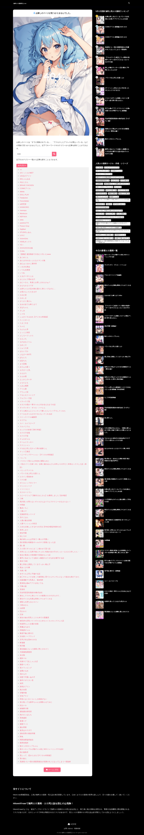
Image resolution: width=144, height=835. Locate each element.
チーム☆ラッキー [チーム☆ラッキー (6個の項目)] (103, 171)
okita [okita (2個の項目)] (109, 204)
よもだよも (24, 383)
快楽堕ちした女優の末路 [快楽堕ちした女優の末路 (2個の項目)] (105, 235)
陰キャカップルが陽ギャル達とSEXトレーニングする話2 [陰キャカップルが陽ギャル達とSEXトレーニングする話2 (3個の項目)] (112, 200)
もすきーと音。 (26, 370)
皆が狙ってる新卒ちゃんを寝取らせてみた (36, 702)
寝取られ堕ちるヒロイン (29, 602)
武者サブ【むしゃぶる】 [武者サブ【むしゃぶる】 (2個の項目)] (105, 238)
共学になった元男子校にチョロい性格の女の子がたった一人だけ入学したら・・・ (51, 552)
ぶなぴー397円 (25, 354)
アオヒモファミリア (27, 395)
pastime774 (24, 223)
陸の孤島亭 (24, 752)
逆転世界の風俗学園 (27, 733)
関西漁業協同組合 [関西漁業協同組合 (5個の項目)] (103, 180)
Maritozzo (23, 213)
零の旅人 (23, 759)
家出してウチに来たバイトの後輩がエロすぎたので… (40, 596)
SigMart (23, 229)
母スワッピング (26, 668)
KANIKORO (24, 207)
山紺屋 (22, 608)
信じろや (23, 536)
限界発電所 (24, 743)
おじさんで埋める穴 (27, 279)
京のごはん (24, 517)
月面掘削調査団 (26, 652)
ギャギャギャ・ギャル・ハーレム (32, 408)
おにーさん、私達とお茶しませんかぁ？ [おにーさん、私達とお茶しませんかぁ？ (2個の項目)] (109, 210)
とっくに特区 (25, 332)
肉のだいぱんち (26, 715)
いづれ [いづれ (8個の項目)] (100, 167)
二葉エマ (23, 511)
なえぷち (23, 339)
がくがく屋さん (26, 301)
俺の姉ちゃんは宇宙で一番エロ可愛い (34, 539)
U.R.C (22, 235)
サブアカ (23, 420)
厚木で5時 (24, 561)
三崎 (21, 499)
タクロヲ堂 (24, 436)
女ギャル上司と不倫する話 (30, 574)
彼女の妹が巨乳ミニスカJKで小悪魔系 (34, 618)
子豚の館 (23, 586)
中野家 (22, 505)
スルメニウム (25, 426)
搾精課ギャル (25, 630)
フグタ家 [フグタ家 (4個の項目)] (125, 180)
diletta (22, 192)
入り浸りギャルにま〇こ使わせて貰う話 (35, 549)
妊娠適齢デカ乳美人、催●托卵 (31, 580)
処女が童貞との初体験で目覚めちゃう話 (35, 555)
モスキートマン (26, 492)
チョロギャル (25, 439)
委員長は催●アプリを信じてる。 (32, 583)
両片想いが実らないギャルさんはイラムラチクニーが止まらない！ (45, 502)
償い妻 (22, 546)
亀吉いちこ (24, 508)
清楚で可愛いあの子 (27, 677)
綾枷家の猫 (24, 708)
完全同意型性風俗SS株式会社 (31, 593)
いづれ (22, 273)
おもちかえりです (26, 286)
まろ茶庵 (23, 364)
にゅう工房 (24, 348)
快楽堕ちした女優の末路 (29, 624)
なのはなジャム (26, 342)
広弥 (21, 614)
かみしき (23, 298)
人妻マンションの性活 (28, 524)
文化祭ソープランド (27, 636)
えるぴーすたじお (26, 276)
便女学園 (23, 533)
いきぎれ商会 (25, 267)
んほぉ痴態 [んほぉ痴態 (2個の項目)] (121, 214)
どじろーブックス (26, 336)
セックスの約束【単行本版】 (31, 430)
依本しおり (24, 530)
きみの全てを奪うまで (28, 304)
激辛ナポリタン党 (26, 680)
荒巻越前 (23, 718)
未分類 (22, 655)
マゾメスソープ (26, 486)
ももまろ (23, 373)
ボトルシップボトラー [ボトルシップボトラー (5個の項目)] (104, 174)
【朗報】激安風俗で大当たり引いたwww (35, 254)
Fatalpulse (24, 198)
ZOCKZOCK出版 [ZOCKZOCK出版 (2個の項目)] (103, 207)
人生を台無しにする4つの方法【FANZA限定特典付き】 (41, 527)
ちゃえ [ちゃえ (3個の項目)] (118, 187)
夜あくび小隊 (25, 567)
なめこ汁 (23, 345)
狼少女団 (23, 690)
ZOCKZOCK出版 (26, 248)
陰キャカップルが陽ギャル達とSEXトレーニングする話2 (41, 749)
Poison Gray (24, 226)
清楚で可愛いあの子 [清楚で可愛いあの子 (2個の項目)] (122, 238)
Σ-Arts (22, 251)
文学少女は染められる (28, 640)
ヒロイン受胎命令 (26, 477)
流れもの (23, 674)
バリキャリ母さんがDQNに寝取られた (34, 461)
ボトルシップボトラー (28, 483)
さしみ (22, 311)
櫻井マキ (23, 658)
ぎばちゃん (24, 307)
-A (21, 170)
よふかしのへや (26, 379)
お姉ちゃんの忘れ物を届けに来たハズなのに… (38, 289)
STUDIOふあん (25, 232)
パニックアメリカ (26, 470)
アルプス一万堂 (26, 398)
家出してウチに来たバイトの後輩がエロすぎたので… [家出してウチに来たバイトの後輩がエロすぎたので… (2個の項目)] (112, 223)
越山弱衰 (23, 727)
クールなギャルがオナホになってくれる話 (36, 414)
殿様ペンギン (25, 665)
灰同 (21, 683)
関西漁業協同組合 (26, 740)
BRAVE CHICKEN (27, 185)
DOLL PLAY (24, 195)
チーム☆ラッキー (26, 442)
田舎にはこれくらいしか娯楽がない (33, 699)
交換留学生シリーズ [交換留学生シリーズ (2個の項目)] (104, 220)
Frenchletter (24, 201)
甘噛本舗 (23, 693)
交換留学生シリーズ (27, 514)
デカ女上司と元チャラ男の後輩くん (33, 448)
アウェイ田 (24, 392)
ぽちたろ (23, 358)
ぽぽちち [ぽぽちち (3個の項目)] (100, 190)
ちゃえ (22, 326)
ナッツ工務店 (25, 452)
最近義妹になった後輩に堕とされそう (34, 649)
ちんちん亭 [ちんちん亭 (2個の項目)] (110, 214)
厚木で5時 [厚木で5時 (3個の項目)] (113, 193)
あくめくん (24, 257)
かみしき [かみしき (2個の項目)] (100, 214)
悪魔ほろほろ (25, 627)
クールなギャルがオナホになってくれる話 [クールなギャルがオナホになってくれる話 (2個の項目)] (110, 217)
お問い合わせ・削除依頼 (72, 829)
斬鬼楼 (22, 643)
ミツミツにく (25, 489)
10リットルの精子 (27, 173)
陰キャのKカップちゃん (29, 746)
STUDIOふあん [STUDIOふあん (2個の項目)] (119, 204)
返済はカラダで (26, 730)
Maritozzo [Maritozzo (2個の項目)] (100, 204)
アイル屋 (23, 389)
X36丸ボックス (25, 242)
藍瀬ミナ (23, 721)
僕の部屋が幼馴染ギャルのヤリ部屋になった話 (38, 542)
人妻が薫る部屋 (26, 520)
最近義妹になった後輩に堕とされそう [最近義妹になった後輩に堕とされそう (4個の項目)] (117, 184)
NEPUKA (23, 217)
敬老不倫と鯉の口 (26, 633)
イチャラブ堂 (25, 401)
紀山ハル (23, 705)
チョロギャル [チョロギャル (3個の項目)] (102, 193)
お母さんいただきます (28, 292)
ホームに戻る (52, 770)
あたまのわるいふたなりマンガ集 (32, 260)
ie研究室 (23, 204)
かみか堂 (23, 295)
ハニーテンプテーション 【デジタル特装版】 (37, 455)
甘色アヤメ (24, 696)
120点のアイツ (25, 176)
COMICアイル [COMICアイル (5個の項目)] (117, 171)
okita (21, 220)
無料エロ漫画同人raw (24, 3)
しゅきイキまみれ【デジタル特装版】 (34, 317)
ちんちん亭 (24, 329)
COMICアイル (25, 188)
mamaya (23, 210)
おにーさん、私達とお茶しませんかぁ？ (35, 282)
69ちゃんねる (25, 179)
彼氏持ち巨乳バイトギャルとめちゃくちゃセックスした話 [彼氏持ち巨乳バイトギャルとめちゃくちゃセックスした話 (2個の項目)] (112, 231)
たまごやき (24, 323)
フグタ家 (23, 480)
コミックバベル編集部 (28, 417)
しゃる (22, 314)
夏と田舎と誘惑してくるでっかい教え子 (35, 564)
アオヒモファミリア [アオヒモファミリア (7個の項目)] (112, 167)
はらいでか (24, 351)
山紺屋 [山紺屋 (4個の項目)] (100, 184)
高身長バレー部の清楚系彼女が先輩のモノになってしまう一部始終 (45, 762)
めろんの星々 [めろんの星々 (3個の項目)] (111, 190)
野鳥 (21, 737)
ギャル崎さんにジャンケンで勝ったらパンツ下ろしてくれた (43, 411)
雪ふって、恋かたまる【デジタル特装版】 (36, 755)
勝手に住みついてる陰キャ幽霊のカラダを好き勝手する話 (42, 558)
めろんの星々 (25, 367)
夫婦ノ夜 (23, 571)
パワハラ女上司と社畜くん (30, 473)
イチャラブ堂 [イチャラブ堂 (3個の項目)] (124, 190)
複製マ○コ (24, 724)
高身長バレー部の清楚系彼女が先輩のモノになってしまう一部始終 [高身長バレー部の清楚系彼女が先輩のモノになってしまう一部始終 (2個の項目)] (112, 241)
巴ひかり (23, 611)
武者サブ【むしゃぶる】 (29, 661)
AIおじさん (24, 182)
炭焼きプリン (25, 687)
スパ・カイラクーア (27, 423)
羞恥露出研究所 (26, 712)
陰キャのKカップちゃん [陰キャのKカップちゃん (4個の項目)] (105, 187)
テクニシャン (25, 445)
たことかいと (25, 320)
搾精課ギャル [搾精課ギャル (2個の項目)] (121, 235)
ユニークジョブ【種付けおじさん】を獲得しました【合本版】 (43, 495)
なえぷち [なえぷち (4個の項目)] (115, 180)
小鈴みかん (24, 605)
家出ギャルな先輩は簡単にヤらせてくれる (36, 599)
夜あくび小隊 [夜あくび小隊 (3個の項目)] (124, 193)
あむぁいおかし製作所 (28, 264)
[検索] (54, 154)
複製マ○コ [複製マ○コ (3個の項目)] (114, 197)
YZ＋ (22, 245)
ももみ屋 (23, 376)
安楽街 (22, 589)
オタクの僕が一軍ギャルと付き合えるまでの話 (38, 405)
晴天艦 (22, 646)
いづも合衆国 (25, 270)
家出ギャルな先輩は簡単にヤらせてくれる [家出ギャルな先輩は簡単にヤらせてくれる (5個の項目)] (110, 177)
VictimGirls (24, 239)
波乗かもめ (24, 671)
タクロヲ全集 (25, 433)
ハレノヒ (23, 458)
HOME (72, 824)
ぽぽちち (23, 361)
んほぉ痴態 (24, 386)
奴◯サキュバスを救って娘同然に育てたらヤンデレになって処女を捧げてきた (49, 577)
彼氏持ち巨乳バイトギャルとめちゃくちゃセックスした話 (42, 621)
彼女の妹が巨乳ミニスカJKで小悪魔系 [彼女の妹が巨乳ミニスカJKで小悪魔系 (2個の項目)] (109, 227)
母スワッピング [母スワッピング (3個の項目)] (102, 197)
